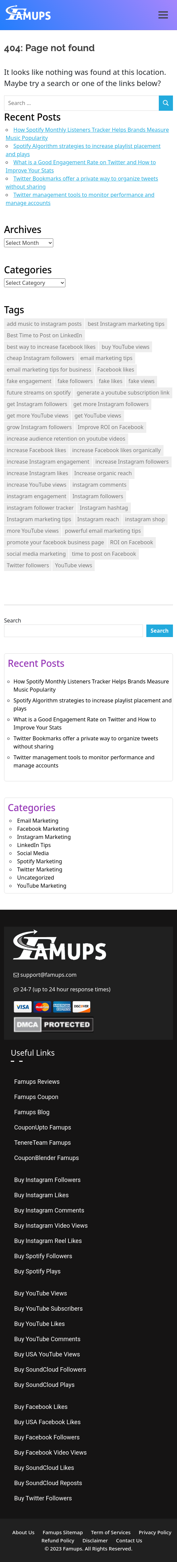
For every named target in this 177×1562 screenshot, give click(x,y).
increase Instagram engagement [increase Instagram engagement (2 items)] (48, 461)
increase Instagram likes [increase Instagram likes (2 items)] (37, 473)
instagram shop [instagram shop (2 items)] (145, 519)
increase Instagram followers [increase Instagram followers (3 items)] (132, 461)
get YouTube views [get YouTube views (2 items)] (98, 415)
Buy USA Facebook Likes (47, 1422)
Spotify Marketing (39, 861)
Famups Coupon (36, 1096)
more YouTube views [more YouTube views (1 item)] (33, 530)
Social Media (33, 853)
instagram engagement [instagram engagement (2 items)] (36, 496)
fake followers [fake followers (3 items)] (75, 381)
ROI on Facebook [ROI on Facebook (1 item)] (131, 542)
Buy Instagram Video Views (51, 1225)
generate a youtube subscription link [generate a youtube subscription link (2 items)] (123, 392)
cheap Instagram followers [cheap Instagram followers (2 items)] (40, 358)
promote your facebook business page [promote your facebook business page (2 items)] (55, 542)
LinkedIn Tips (34, 845)
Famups (72, 1548)
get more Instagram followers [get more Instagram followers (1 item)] (111, 404)
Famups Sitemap (62, 1532)
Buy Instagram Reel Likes (48, 1240)
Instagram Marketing (44, 837)
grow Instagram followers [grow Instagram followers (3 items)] (39, 427)
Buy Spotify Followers (43, 1256)
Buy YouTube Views (40, 1293)
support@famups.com (48, 974)
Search (12, 620)
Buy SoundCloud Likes (44, 1467)
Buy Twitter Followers (43, 1498)
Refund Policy (57, 1540)
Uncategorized (35, 877)
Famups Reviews (37, 1081)
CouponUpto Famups (42, 1127)
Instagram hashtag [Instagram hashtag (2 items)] (104, 507)
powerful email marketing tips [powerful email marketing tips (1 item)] (103, 530)
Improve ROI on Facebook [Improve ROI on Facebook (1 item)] (111, 427)
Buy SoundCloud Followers (50, 1369)
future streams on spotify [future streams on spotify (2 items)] (39, 392)
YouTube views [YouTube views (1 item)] (73, 565)
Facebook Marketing (43, 828)
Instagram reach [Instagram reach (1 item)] (98, 519)
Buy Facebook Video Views (50, 1452)
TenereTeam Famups (42, 1142)
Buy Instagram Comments (49, 1210)
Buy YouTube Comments (47, 1339)
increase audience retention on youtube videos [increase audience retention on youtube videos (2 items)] (66, 438)
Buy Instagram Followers (47, 1179)
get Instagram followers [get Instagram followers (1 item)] (37, 404)
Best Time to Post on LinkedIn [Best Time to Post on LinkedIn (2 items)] (44, 335)
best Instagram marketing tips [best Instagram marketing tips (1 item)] (126, 324)
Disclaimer (95, 1540)
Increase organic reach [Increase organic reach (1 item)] (103, 473)
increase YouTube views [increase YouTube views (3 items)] (36, 484)
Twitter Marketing (39, 869)
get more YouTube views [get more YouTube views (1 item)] (37, 415)
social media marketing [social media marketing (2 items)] (36, 553)
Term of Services (110, 1532)
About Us (23, 1532)
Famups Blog (32, 1112)
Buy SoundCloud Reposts (48, 1482)
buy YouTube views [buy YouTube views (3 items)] (125, 347)
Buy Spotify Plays (37, 1271)
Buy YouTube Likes (39, 1323)
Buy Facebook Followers (47, 1437)
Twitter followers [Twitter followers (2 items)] (28, 565)
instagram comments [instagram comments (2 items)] (99, 484)
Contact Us (129, 1540)
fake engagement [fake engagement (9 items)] (29, 381)
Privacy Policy (155, 1532)
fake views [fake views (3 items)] (141, 381)
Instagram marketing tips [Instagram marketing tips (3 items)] (39, 519)
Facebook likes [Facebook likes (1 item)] (115, 369)
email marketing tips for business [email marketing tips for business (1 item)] (49, 369)
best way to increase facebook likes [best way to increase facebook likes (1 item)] (51, 347)
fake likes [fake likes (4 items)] (110, 381)
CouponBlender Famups (46, 1157)
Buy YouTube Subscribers (48, 1308)
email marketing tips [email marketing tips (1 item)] (106, 358)
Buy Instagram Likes (41, 1195)
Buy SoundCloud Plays (44, 1384)
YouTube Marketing (41, 885)
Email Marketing (38, 820)
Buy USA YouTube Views (47, 1354)
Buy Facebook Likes (41, 1406)
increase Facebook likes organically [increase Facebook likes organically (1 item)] (116, 450)
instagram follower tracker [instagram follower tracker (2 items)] (40, 507)
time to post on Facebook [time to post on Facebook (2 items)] (104, 553)
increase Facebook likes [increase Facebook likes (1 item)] (36, 450)
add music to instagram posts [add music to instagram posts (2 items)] (44, 324)
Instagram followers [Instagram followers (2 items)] (97, 496)
